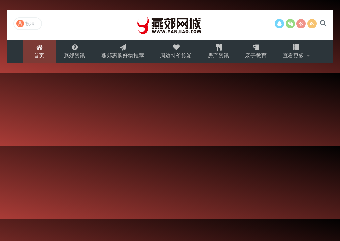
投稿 (25, 23)
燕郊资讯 (72, 52)
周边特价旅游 (176, 52)
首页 (37, 52)
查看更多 (296, 52)
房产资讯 (219, 52)
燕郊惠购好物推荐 (121, 52)
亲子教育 (257, 52)
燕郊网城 (170, 25)
